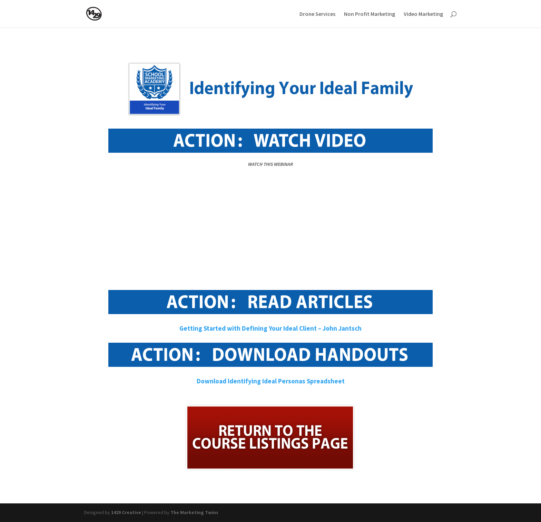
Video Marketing (423, 14)
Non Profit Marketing (369, 14)
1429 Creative (126, 512)
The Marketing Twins (194, 512)
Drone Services (317, 14)
